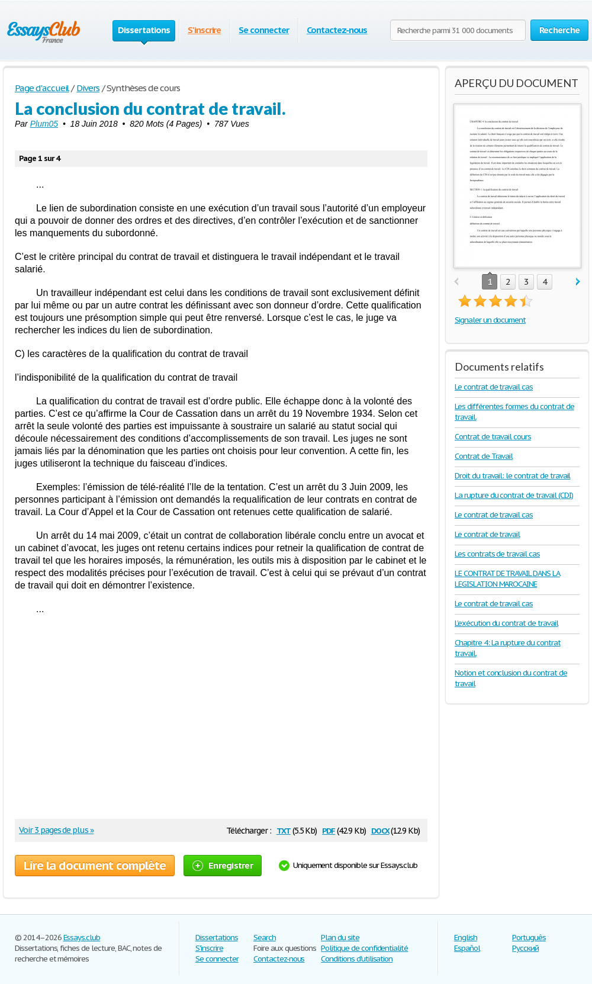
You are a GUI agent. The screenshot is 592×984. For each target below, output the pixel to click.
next (578, 282)
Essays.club (82, 937)
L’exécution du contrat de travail (506, 623)
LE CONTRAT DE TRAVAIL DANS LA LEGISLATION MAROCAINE (507, 578)
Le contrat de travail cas (494, 387)
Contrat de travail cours (493, 437)
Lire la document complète (95, 865)
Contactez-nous (337, 30)
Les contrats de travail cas (497, 554)
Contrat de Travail (484, 456)
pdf (328, 830)
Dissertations (216, 937)
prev (456, 282)
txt (283, 830)
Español (467, 948)
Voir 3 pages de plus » (56, 830)
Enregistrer (222, 865)
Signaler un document (490, 320)
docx (380, 830)
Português (529, 937)
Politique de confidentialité (364, 948)
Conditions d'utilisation (356, 959)
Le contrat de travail (487, 534)
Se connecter (264, 30)
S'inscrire (204, 30)
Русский (525, 948)
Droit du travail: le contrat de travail (512, 476)
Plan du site (340, 937)
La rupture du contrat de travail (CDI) (513, 495)
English (465, 937)
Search (264, 937)
